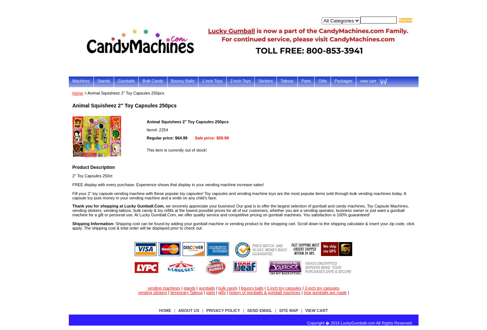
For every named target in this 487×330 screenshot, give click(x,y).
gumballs (207, 288)
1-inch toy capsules (284, 288)
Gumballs (126, 81)
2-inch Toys (240, 81)
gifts (222, 292)
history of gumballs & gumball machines (264, 292)
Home (78, 93)
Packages (343, 81)
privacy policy (223, 310)
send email (259, 310)
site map (288, 310)
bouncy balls (252, 288)
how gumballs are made (325, 292)
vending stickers (152, 292)
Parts (306, 81)
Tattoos (286, 81)
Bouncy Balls (183, 81)
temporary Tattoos (186, 292)
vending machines (164, 288)
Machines (81, 81)
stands (189, 288)
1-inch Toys (212, 81)
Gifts (322, 81)
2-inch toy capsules (322, 288)
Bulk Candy (152, 81)
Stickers (265, 81)
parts (210, 292)
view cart (368, 81)
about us (188, 310)
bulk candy (228, 288)
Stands (104, 81)
